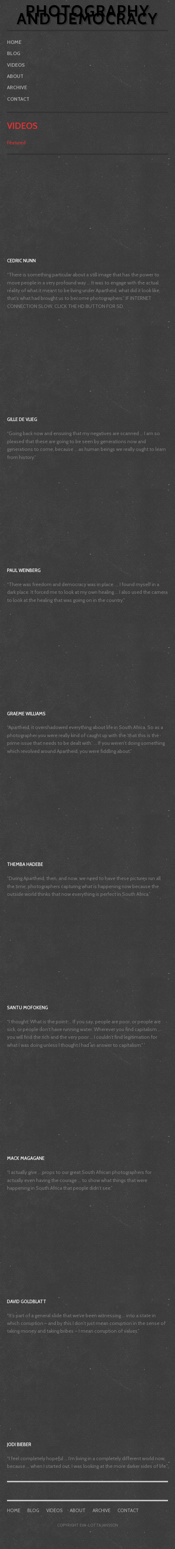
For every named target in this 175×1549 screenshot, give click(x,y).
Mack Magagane (26, 1158)
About (15, 76)
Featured (16, 142)
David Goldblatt (26, 1301)
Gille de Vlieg (22, 419)
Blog (13, 53)
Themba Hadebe (25, 864)
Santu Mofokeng (27, 1007)
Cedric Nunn (21, 260)
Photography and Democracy (87, 14)
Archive (17, 87)
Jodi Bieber (19, 1444)
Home (14, 42)
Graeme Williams (26, 713)
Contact (18, 99)
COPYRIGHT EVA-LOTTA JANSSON (87, 1525)
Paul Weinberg (24, 570)
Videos (16, 65)
